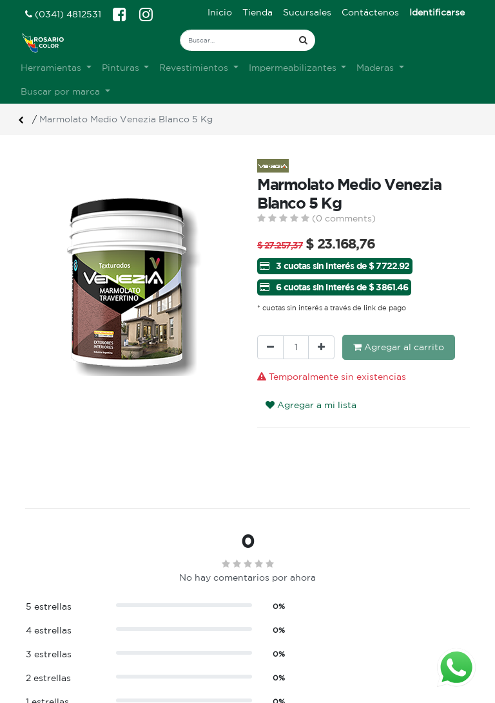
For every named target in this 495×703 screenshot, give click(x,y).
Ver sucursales (54, 618)
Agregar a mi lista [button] (311, 405)
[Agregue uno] (321, 347)
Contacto (162, 660)
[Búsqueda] (303, 40)
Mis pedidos (283, 647)
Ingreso (274, 620)
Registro (276, 633)
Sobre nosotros (175, 620)
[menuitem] (219, 12)
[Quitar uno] (270, 347)
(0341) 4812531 (63, 14)
